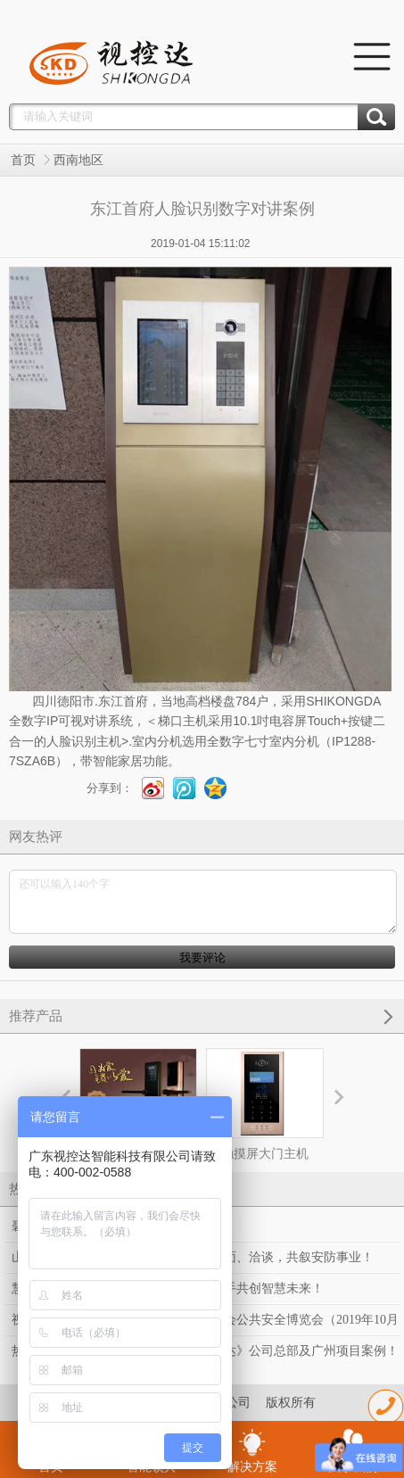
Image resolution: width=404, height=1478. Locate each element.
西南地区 (78, 160)
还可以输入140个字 (203, 902)
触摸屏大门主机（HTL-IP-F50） (265, 1120)
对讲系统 (108, 721)
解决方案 (252, 1451)
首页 (23, 160)
